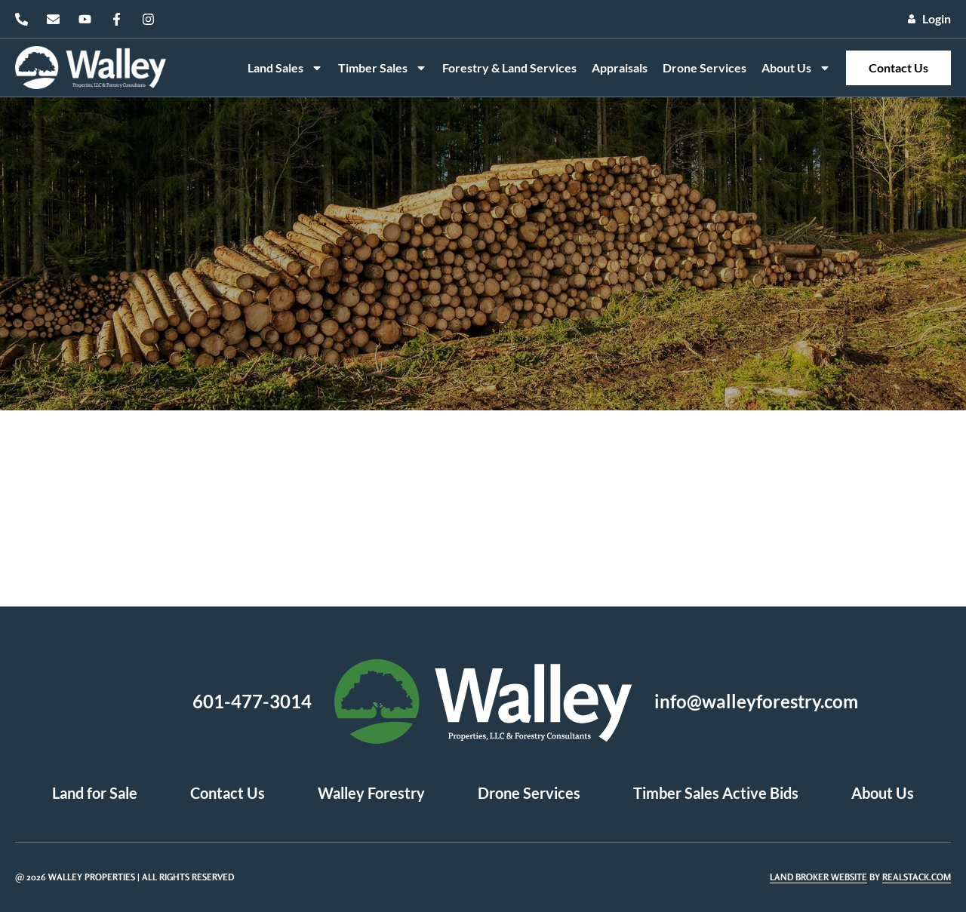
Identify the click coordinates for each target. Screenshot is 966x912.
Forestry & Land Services (509, 67)
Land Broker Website (818, 877)
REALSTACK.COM (916, 877)
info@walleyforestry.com (756, 701)
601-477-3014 (252, 701)
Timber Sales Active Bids (715, 793)
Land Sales (285, 67)
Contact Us (898, 67)
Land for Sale (94, 793)
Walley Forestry (371, 793)
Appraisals (620, 67)
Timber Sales (382, 67)
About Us (796, 67)
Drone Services (704, 67)
